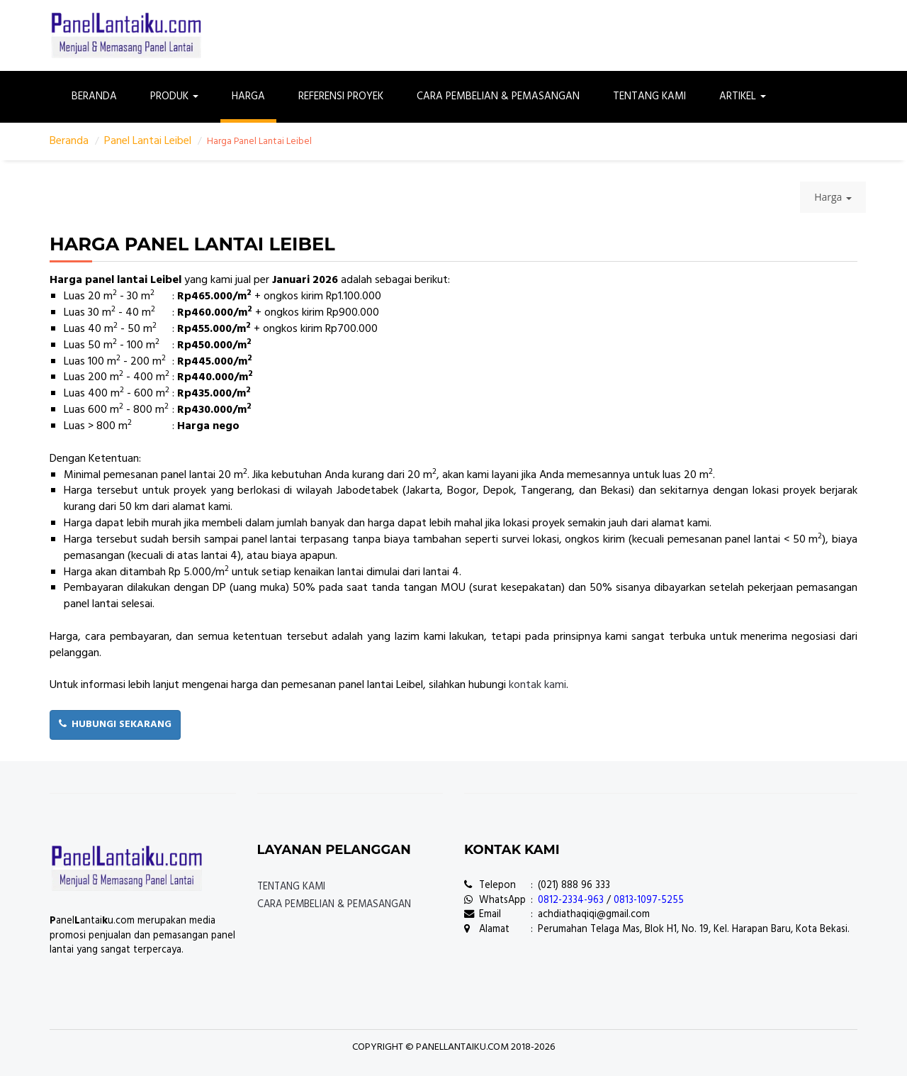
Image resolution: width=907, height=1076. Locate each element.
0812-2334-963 (571, 900)
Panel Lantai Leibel (147, 141)
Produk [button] (174, 96)
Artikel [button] (742, 96)
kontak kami (537, 685)
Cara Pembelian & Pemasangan (498, 96)
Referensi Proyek (340, 96)
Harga (248, 96)
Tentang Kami (649, 96)
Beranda (94, 96)
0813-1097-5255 (649, 900)
